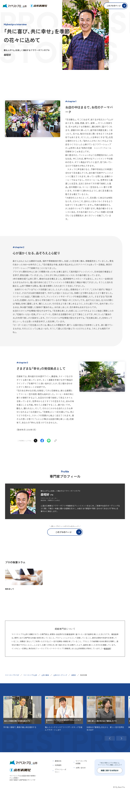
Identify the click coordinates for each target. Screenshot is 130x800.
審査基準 (107, 648)
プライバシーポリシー (60, 770)
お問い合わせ (81, 767)
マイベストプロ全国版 (81, 762)
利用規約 (58, 765)
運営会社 (58, 761)
